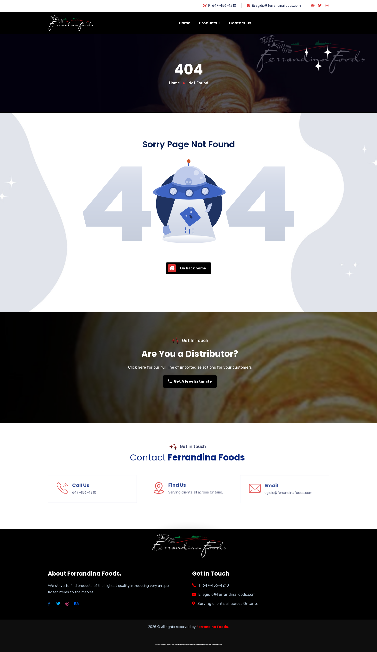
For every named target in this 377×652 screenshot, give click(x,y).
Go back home (187, 268)
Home (174, 83)
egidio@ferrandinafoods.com (278, 6)
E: (253, 6)
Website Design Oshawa (197, 645)
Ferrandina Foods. (213, 626)
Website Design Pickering (182, 645)
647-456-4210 (224, 6)
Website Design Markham (214, 645)
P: (209, 6)
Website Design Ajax (167, 645)
